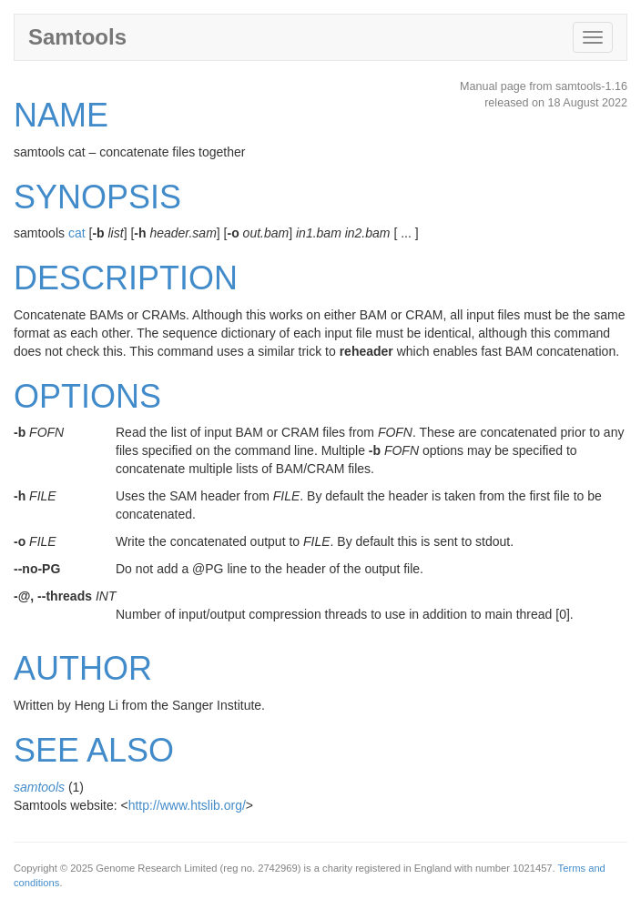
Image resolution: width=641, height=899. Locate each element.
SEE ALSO (94, 750)
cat (77, 233)
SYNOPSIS (97, 197)
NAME (61, 115)
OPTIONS (87, 396)
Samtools (77, 37)
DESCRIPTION (126, 278)
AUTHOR (83, 668)
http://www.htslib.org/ (187, 805)
